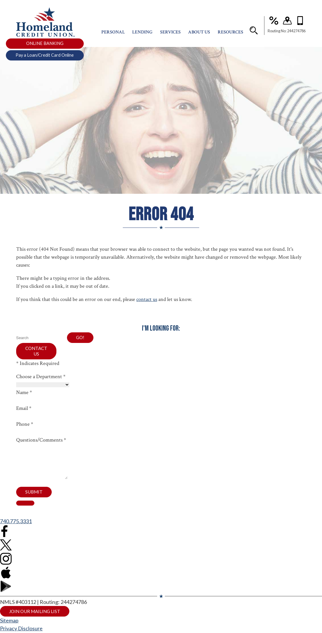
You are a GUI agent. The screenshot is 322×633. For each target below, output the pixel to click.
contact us (146, 299)
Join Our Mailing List (36, 620)
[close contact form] (25, 512)
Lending (142, 35)
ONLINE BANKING (44, 46)
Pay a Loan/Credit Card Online (45, 58)
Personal (113, 35)
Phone (24, 425)
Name (24, 393)
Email (23, 409)
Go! (80, 338)
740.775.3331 (16, 530)
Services (170, 35)
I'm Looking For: (161, 328)
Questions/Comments (41, 441)
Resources (230, 35)
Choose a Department (41, 378)
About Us (199, 35)
